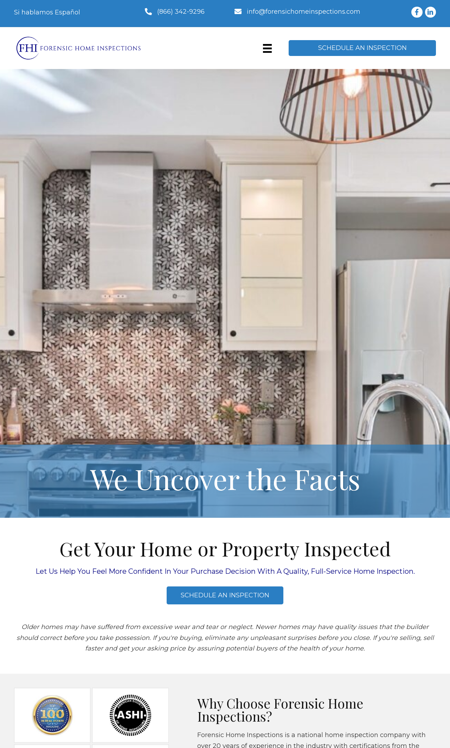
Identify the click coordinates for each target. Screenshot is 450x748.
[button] (362, 48)
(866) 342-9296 (181, 11)
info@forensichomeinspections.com (303, 11)
